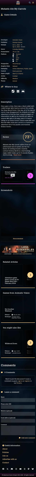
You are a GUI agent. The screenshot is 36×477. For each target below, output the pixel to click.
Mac (17, 59)
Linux (17, 58)
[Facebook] (3, 469)
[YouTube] (20, 469)
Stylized (15, 66)
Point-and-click (17, 71)
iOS (17, 56)
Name (3, 397)
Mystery (20, 49)
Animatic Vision (17, 40)
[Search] (29, 3)
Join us (5, 456)
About (4, 449)
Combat (15, 76)
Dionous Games (17, 42)
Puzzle (26, 69)
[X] (7, 469)
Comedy (15, 49)
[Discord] (12, 469)
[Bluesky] (33, 469)
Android (18, 54)
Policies (5, 452)
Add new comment (27, 438)
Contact (5, 463)
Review (6, 137)
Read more (17, 155)
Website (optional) (6, 411)
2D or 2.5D (16, 52)
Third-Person (17, 64)
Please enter (6, 404)
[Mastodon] (28, 469)
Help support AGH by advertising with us (22, 253)
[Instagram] (16, 469)
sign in (20, 381)
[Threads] (24, 469)
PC (17, 61)
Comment (4, 425)
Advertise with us (9, 459)
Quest (30, 69)
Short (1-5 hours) (18, 73)
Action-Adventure (18, 69)
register (27, 381)
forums (19, 383)
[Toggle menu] (33, 2)
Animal (15, 81)
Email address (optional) (8, 418)
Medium (15, 78)
